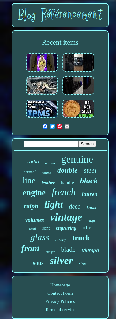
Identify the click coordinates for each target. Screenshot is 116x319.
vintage (66, 217)
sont (46, 228)
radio (33, 162)
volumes (34, 220)
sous (38, 263)
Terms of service (60, 309)
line (29, 180)
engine (34, 192)
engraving (66, 227)
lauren (90, 194)
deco (75, 206)
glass (39, 237)
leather (48, 182)
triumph (90, 250)
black (89, 180)
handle (67, 182)
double (67, 170)
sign (91, 221)
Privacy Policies (60, 301)
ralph (31, 206)
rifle (86, 227)
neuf (32, 228)
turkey (60, 239)
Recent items (60, 42)
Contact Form (60, 293)
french (64, 192)
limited (46, 172)
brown (91, 207)
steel (90, 170)
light (53, 204)
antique (50, 252)
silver (61, 260)
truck (81, 238)
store (83, 263)
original (30, 172)
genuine (77, 159)
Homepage (60, 284)
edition (50, 163)
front (30, 248)
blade (68, 249)
